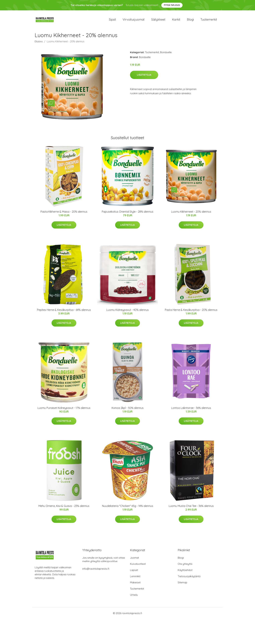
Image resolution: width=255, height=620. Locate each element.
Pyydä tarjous (172, 5)
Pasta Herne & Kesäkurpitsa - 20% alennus (191, 311)
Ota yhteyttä (185, 564)
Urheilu (134, 595)
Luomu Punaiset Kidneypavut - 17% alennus (63, 409)
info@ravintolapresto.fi (95, 569)
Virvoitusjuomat (134, 20)
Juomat (134, 558)
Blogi (190, 20)
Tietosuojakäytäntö (189, 577)
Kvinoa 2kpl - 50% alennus (128, 409)
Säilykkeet (158, 20)
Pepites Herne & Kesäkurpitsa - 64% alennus (64, 311)
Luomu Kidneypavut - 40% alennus (127, 311)
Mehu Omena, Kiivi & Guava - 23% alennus (63, 507)
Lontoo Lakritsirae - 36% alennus (191, 409)
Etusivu (39, 42)
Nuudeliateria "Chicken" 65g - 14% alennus (127, 507)
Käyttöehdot (185, 571)
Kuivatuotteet (138, 564)
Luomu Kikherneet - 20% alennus (191, 212)
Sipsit (112, 20)
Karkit (176, 20)
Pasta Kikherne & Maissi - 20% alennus (63, 212)
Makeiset (135, 583)
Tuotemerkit (208, 20)
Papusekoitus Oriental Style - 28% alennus (127, 212)
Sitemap (182, 583)
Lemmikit (135, 577)
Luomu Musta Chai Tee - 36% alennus (191, 507)
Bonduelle (166, 53)
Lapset (134, 571)
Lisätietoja (144, 75)
